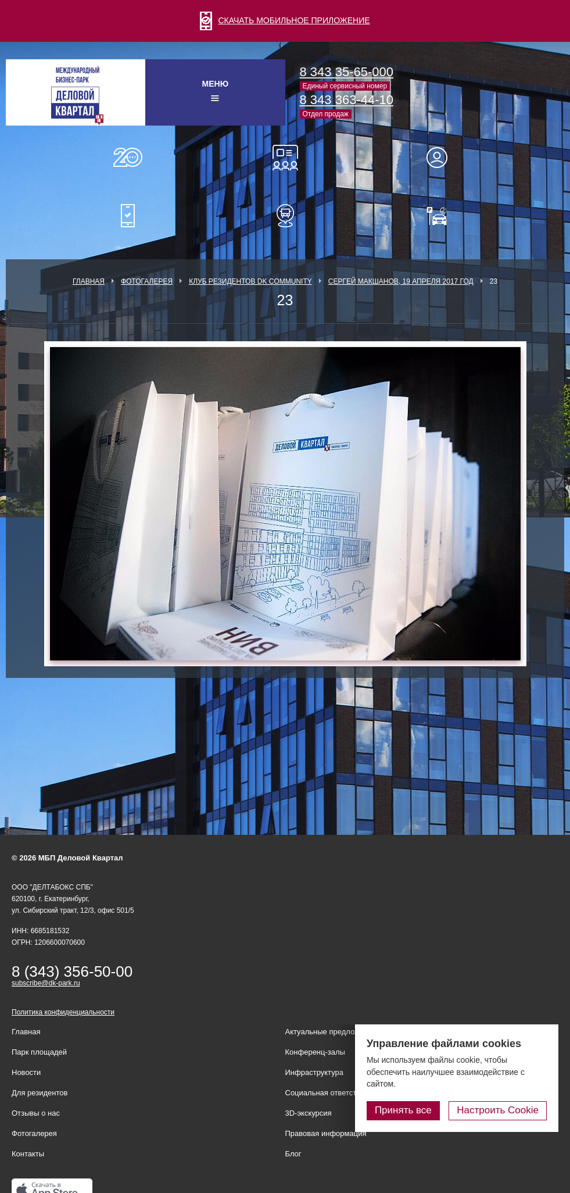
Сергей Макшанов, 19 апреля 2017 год (401, 281)
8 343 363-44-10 (346, 99)
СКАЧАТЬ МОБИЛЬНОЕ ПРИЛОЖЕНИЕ (285, 20)
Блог (293, 1153)
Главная (89, 281)
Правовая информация (326, 1133)
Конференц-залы (285, 157)
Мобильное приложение (127, 215)
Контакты (28, 1153)
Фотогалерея (147, 281)
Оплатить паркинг (442, 215)
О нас (127, 157)
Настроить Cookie (498, 1110)
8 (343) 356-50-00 (72, 971)
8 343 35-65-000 (346, 72)
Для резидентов (442, 157)
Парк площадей (39, 1052)
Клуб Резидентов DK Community (250, 281)
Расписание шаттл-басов (285, 215)
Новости (26, 1072)
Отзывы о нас (36, 1113)
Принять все (403, 1110)
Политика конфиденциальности (63, 1012)
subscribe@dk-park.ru (46, 983)
